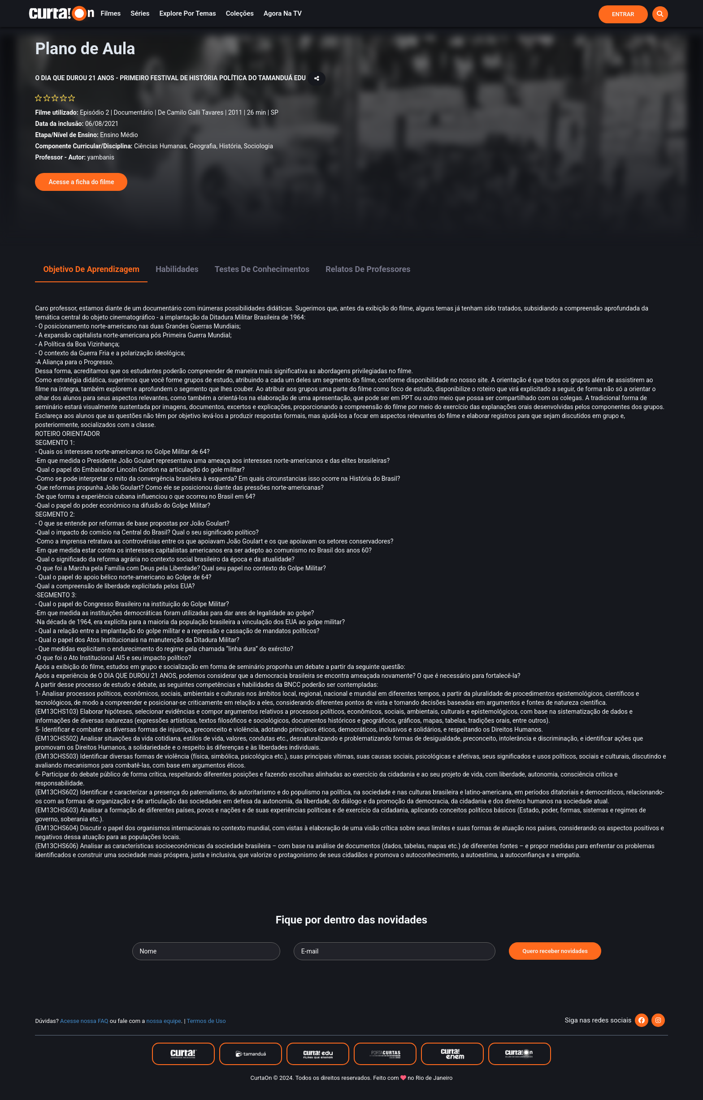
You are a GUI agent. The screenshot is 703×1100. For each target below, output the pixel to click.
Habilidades (177, 269)
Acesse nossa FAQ (84, 1021)
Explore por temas (188, 13)
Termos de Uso (206, 1021)
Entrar (623, 14)
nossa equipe (164, 1021)
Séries (139, 13)
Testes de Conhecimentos (262, 269)
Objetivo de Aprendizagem (91, 269)
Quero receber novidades (555, 951)
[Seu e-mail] (394, 951)
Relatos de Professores (367, 269)
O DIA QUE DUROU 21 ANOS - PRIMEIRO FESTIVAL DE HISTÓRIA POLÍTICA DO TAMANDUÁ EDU (171, 78)
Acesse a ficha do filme (81, 181)
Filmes (110, 13)
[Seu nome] (206, 951)
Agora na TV (283, 13)
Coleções (240, 13)
